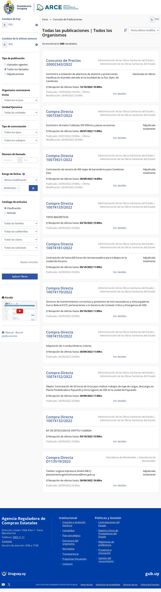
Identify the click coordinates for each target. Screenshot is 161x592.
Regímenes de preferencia (106, 543)
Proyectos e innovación (105, 551)
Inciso (5, 94)
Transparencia (70, 554)
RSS (7, 24)
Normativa (68, 548)
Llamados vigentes (16, 64)
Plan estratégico (71, 535)
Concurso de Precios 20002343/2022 (63, 62)
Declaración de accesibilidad (108, 584)
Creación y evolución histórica (74, 524)
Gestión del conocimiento (106, 560)
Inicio (45, 19)
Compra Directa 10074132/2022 (60, 418)
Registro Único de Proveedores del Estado (108, 533)
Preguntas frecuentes (74, 559)
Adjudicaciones (14, 74)
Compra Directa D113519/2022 (59, 459)
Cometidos (68, 530)
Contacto (7, 541)
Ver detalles (120, 93)
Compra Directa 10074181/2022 (60, 245)
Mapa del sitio (87, 584)
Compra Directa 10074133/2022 (60, 205)
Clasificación (12, 208)
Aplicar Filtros (20, 276)
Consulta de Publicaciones (67, 19)
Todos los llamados (16, 69)
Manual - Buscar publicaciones (12, 334)
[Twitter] (9, 584)
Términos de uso (130, 584)
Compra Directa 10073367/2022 (60, 113)
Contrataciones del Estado (108, 524)
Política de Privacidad (150, 584)
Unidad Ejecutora (12, 107)
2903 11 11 (19, 537)
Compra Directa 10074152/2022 (60, 374)
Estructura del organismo (70, 542)
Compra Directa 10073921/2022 (60, 157)
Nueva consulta (29, 262)
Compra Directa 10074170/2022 (60, 290)
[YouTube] (3, 584)
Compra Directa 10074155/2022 (60, 334)
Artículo (10, 213)
